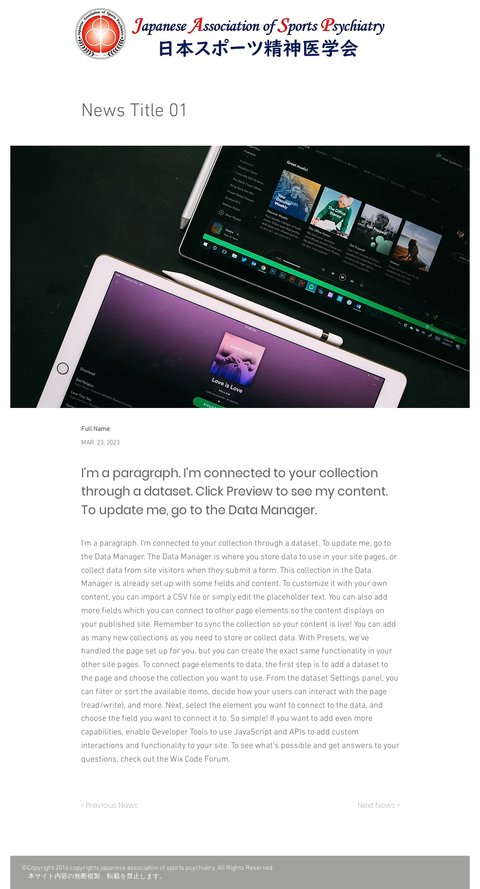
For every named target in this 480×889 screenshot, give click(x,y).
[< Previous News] (112, 806)
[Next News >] (376, 806)
